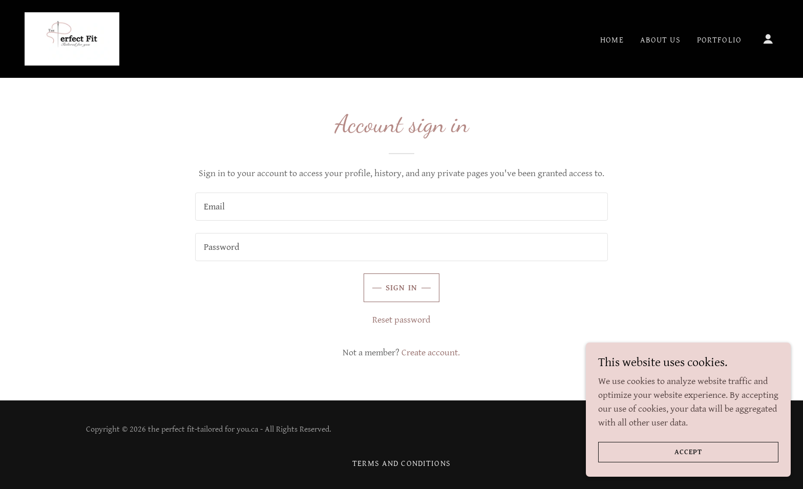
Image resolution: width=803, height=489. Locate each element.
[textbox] (401, 207)
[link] (72, 38)
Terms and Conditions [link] (401, 464)
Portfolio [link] (719, 40)
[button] (768, 39)
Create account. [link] (431, 352)
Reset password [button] (401, 319)
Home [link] (612, 40)
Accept (688, 452)
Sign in (401, 288)
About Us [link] (660, 40)
